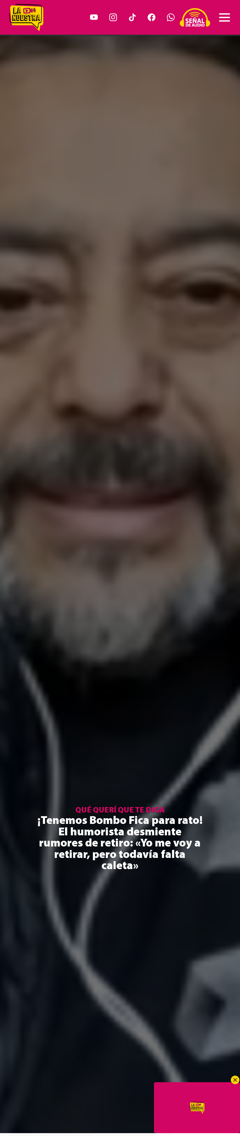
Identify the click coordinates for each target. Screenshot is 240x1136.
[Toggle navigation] (224, 17)
